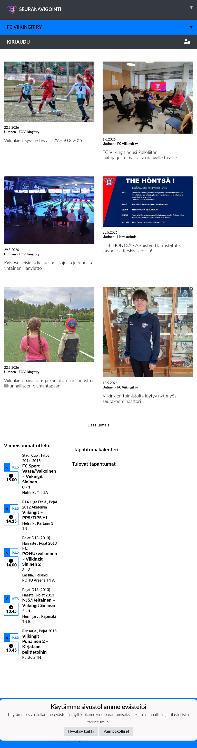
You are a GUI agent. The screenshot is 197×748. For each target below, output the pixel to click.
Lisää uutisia (98, 424)
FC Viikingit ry (102, 27)
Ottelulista (16, 668)
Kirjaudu (98, 42)
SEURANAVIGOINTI (102, 7)
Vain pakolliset (116, 731)
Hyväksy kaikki (81, 731)
